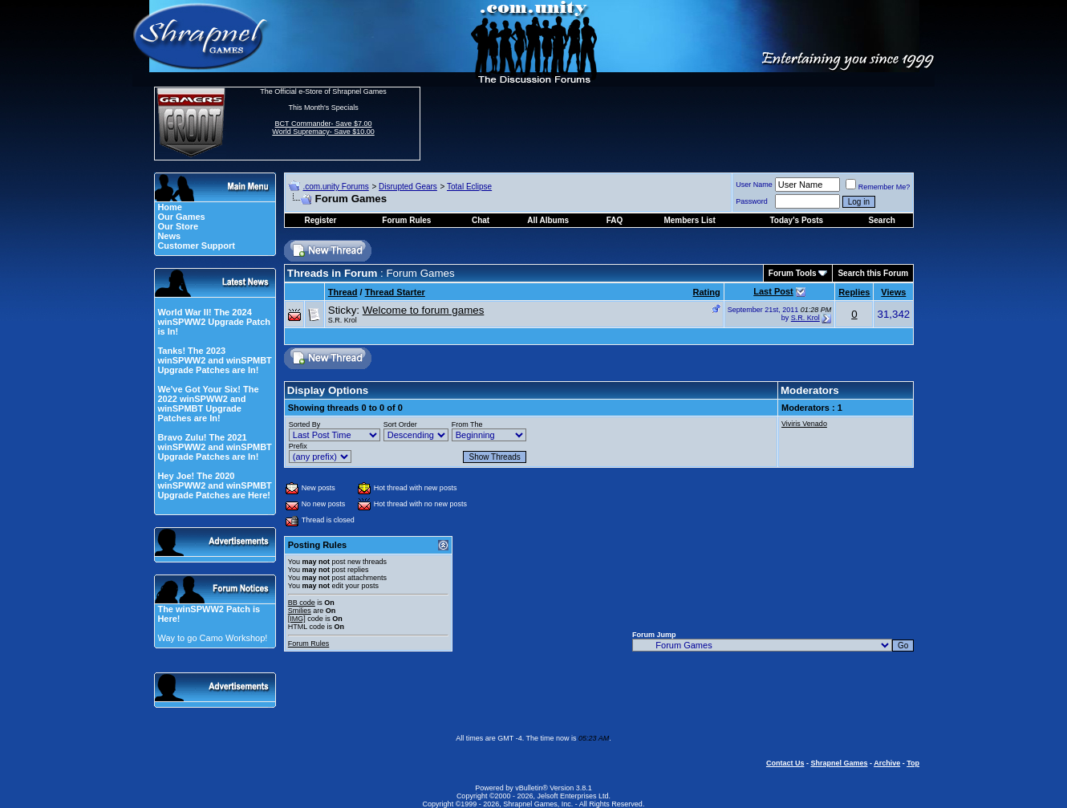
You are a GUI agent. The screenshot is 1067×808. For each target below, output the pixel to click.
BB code (301, 603)
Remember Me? (878, 187)
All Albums (548, 220)
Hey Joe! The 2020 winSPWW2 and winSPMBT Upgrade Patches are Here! (214, 485)
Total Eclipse (469, 186)
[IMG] (297, 619)
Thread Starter (395, 292)
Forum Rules (309, 643)
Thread (343, 292)
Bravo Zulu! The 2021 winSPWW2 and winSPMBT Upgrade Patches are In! (214, 446)
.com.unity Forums (335, 186)
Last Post (773, 291)
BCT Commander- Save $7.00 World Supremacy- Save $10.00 (323, 128)
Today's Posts (796, 220)
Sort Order (400, 424)
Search (882, 220)
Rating (706, 292)
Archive (887, 763)
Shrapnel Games (838, 763)
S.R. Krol (342, 320)
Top (913, 763)
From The (467, 424)
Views (893, 292)
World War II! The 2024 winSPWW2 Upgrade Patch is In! (213, 321)
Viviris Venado (804, 424)
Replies (854, 292)
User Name (754, 185)
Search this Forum (873, 273)
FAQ (615, 220)
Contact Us (785, 763)
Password (752, 201)
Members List (689, 220)
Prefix (298, 446)
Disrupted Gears (408, 186)
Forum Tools (793, 273)
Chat (480, 220)
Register (320, 220)
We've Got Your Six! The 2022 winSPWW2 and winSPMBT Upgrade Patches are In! (207, 403)
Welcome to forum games (424, 310)
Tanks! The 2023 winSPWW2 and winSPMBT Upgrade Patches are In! (214, 360)
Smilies (299, 611)
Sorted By (305, 424)
